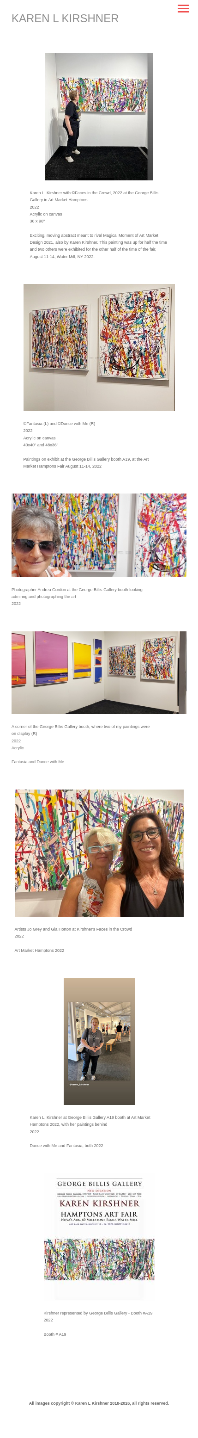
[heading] (65, 18)
